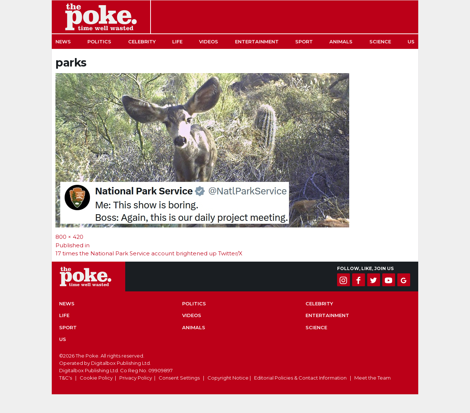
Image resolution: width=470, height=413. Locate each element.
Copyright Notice (228, 378)
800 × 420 (69, 236)
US (411, 41)
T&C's (65, 378)
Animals (340, 41)
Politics (99, 41)
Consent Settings (179, 378)
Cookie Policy (96, 378)
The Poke (101, 16)
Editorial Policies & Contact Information (300, 378)
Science (380, 41)
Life (177, 41)
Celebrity (142, 41)
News (63, 41)
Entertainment (257, 41)
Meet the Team (372, 378)
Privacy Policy (135, 378)
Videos (208, 41)
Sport (304, 41)
